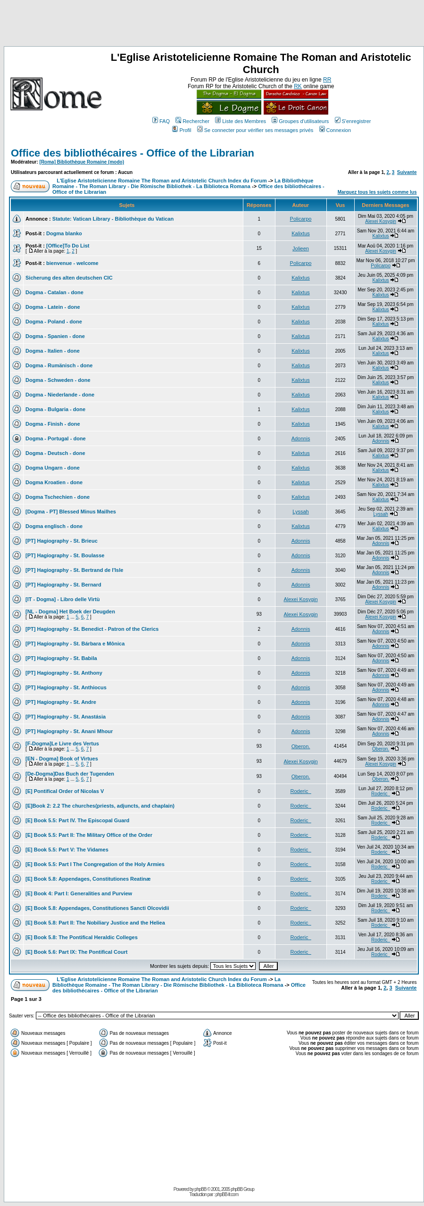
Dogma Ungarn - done (52, 468)
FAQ (161, 121)
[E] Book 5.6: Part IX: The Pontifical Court (76, 952)
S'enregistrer (353, 121)
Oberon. (300, 746)
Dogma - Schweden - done (58, 380)
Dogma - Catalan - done (54, 292)
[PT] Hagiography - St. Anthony (63, 673)
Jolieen (300, 248)
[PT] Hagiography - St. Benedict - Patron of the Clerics (91, 629)
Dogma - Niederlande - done (59, 394)
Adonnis (300, 438)
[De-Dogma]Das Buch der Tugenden (69, 773)
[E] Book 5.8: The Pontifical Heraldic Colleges (81, 937)
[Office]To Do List (67, 245)
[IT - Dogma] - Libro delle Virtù (62, 599)
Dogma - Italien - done (52, 351)
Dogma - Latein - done (52, 307)
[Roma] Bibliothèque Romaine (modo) (82, 162)
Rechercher (192, 121)
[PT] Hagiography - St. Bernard (63, 584)
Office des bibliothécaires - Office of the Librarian (132, 153)
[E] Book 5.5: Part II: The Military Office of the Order (88, 835)
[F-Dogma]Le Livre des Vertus (62, 743)
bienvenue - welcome (72, 263)
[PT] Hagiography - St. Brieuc (61, 541)
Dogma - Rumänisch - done (58, 365)
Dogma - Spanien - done (55, 336)
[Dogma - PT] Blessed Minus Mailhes (70, 511)
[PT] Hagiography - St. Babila (61, 658)
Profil (181, 130)
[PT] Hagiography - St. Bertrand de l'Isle (74, 570)
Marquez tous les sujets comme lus (377, 192)
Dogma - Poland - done (53, 321)
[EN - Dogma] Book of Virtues (61, 758)
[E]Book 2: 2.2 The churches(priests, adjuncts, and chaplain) (100, 806)
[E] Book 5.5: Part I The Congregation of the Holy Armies (95, 864)
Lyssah (300, 511)
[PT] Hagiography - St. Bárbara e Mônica (75, 643)
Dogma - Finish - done (52, 424)
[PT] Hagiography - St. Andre (60, 702)
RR (327, 79)
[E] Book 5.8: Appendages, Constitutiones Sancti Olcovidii (97, 908)
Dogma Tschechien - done (57, 497)
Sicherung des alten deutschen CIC (69, 278)
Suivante (407, 172)
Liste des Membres (240, 121)
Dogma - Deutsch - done (55, 453)
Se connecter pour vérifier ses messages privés (255, 130)
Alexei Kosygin (380, 221)
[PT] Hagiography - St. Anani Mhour (69, 731)
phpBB (200, 1189)
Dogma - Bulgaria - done (55, 409)
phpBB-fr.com (227, 1194)
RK (298, 86)
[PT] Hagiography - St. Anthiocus (66, 687)
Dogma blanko (64, 233)
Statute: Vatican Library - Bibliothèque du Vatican (113, 219)
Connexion (335, 130)
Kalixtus (300, 233)
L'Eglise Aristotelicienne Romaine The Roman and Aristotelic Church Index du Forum (162, 180)
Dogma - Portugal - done (55, 438)
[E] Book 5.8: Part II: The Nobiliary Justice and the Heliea (95, 922)
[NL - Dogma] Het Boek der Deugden (70, 611)
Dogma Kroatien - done (54, 482)
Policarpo (301, 219)
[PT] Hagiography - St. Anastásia (65, 716)
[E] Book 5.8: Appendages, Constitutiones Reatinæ (87, 879)
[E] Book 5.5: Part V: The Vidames (66, 849)
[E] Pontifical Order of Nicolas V (64, 791)
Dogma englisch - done (54, 526)
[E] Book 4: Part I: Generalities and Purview (78, 893)
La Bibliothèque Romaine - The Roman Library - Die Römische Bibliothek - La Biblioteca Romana (182, 183)
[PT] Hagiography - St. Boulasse (64, 555)
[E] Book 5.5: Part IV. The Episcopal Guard (77, 820)
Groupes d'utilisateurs (300, 121)
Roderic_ (301, 791)
